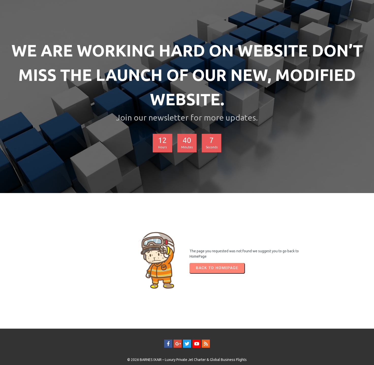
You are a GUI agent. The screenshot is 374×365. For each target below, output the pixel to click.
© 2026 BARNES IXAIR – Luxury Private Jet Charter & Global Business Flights (187, 351)
